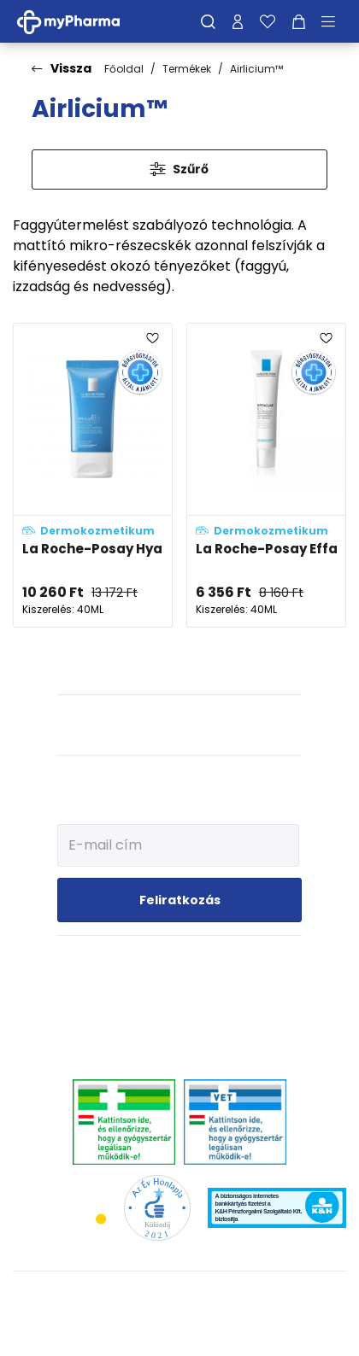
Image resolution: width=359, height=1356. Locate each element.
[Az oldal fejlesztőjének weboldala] (180, 1329)
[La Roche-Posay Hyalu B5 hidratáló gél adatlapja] (93, 475)
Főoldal (124, 68)
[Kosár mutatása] (298, 21)
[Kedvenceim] (268, 21)
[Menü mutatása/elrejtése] (334, 21)
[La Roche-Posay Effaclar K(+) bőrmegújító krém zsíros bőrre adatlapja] (266, 475)
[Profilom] (237, 21)
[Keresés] (208, 21)
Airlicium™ (256, 68)
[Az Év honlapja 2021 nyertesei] (157, 1207)
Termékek (186, 68)
